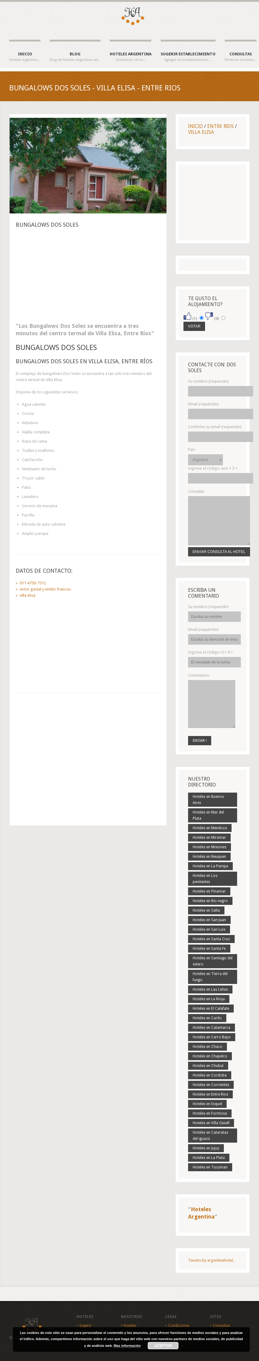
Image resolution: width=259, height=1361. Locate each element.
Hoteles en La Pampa (210, 866)
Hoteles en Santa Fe (209, 948)
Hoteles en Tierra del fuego (210, 977)
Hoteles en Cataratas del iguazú (210, 1135)
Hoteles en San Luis (209, 929)
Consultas (241, 57)
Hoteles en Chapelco (210, 1056)
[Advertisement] (88, 277)
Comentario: (199, 675)
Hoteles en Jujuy (206, 1148)
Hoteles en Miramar (209, 837)
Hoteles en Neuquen (209, 856)
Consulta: (196, 491)
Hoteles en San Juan (209, 920)
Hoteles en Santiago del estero (212, 961)
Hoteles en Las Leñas (210, 989)
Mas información (127, 1345)
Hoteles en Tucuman (210, 1167)
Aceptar (163, 1345)
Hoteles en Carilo (207, 1018)
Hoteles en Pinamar (209, 891)
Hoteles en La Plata (209, 1158)
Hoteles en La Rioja (209, 999)
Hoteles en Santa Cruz (211, 939)
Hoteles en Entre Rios (210, 1094)
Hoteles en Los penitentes (205, 879)
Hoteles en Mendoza (210, 828)
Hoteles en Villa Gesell (211, 1123)
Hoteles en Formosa (210, 1113)
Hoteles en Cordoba (210, 1075)
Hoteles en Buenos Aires (208, 799)
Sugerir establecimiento (188, 57)
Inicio (24, 57)
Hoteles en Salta (206, 910)
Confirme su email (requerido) (214, 426)
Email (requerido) (203, 404)
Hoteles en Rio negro (210, 901)
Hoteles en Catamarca (211, 1027)
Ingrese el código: (212, 468)
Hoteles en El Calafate (211, 1008)
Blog (75, 57)
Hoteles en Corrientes (211, 1085)
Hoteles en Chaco (207, 1047)
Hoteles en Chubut (208, 1066)
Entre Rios (220, 126)
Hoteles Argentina (130, 57)
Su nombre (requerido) (208, 381)
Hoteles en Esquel (207, 1104)
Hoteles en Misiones (209, 847)
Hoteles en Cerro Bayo (212, 1037)
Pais (191, 449)
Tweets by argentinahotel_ (211, 1260)
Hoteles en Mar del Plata (208, 815)
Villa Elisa (201, 132)
